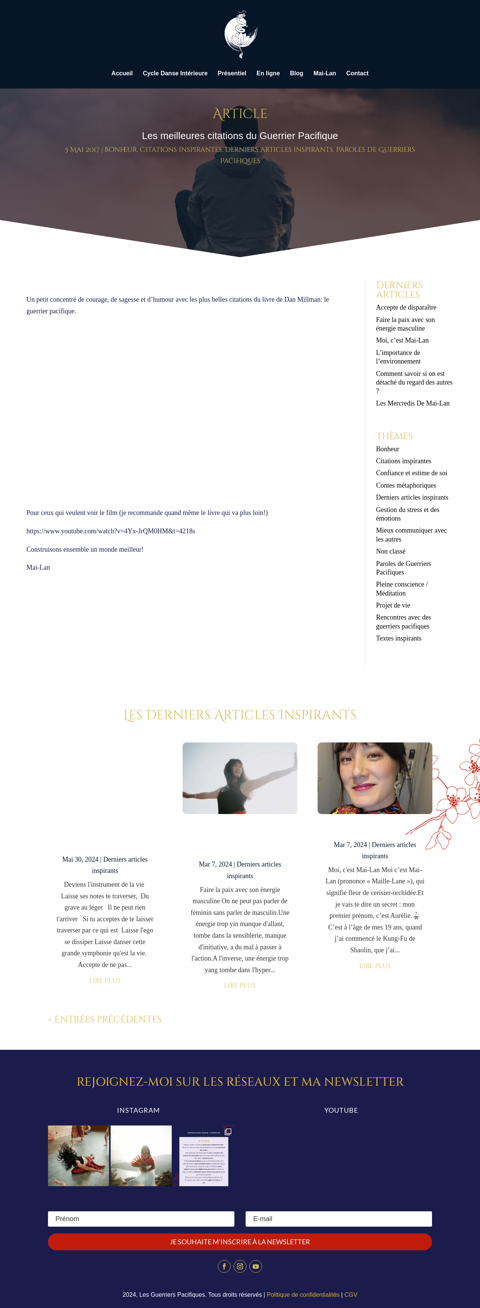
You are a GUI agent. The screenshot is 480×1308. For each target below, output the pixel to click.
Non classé (390, 551)
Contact (357, 73)
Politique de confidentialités (303, 1295)
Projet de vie (393, 605)
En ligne (268, 73)
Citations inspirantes (181, 149)
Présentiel (232, 73)
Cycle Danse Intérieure (175, 73)
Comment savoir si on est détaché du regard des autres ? (414, 382)
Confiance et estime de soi (411, 473)
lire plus (105, 980)
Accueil (122, 73)
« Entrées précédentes (105, 1019)
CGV (350, 1295)
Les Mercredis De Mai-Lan (413, 403)
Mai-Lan (325, 73)
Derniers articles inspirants (279, 149)
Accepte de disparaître (408, 307)
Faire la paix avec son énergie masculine (239, 840)
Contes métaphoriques (406, 485)
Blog (296, 73)
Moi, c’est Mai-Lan (402, 340)
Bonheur (121, 149)
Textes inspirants (399, 638)
